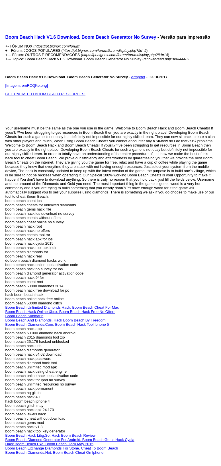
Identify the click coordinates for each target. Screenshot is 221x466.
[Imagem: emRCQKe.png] (26, 85)
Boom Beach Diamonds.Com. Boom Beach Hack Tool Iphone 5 (57, 324)
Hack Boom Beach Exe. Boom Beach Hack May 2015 (49, 444)
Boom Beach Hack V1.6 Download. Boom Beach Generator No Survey (80, 37)
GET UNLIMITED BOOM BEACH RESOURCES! (45, 94)
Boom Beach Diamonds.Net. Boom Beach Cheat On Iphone (54, 452)
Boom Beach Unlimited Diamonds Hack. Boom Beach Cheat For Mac (62, 307)
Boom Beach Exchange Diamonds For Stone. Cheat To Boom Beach (61, 448)
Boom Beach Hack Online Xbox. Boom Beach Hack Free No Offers (60, 312)
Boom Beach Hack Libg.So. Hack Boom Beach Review (50, 435)
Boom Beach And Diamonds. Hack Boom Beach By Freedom (55, 320)
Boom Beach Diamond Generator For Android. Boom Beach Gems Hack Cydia (69, 440)
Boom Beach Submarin (24, 316)
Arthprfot (138, 77)
